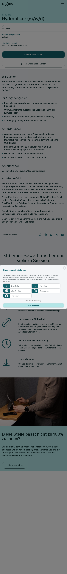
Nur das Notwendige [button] (33, 301)
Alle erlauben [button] (33, 305)
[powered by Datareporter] (64, 269)
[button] (17, 286)
